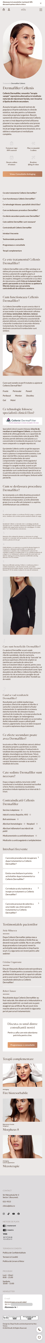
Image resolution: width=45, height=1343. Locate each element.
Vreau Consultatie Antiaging (22, 174)
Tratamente (7, 83)
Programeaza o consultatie (14, 245)
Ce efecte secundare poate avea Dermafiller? (21, 216)
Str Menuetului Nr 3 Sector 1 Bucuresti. (11, 1196)
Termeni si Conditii (10, 1257)
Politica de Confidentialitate (14, 1253)
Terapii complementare (12, 251)
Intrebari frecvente (10, 233)
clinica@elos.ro (9, 1206)
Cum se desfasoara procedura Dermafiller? (20, 210)
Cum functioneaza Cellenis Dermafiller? (19, 199)
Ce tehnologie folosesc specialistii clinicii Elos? (22, 204)
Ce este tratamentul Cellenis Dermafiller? (20, 193)
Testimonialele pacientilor (13, 239)
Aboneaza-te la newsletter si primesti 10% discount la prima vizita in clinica (17, 3)
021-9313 (7, 1201)
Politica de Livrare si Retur (13, 1261)
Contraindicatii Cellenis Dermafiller (17, 228)
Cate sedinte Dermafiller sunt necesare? (19, 222)
